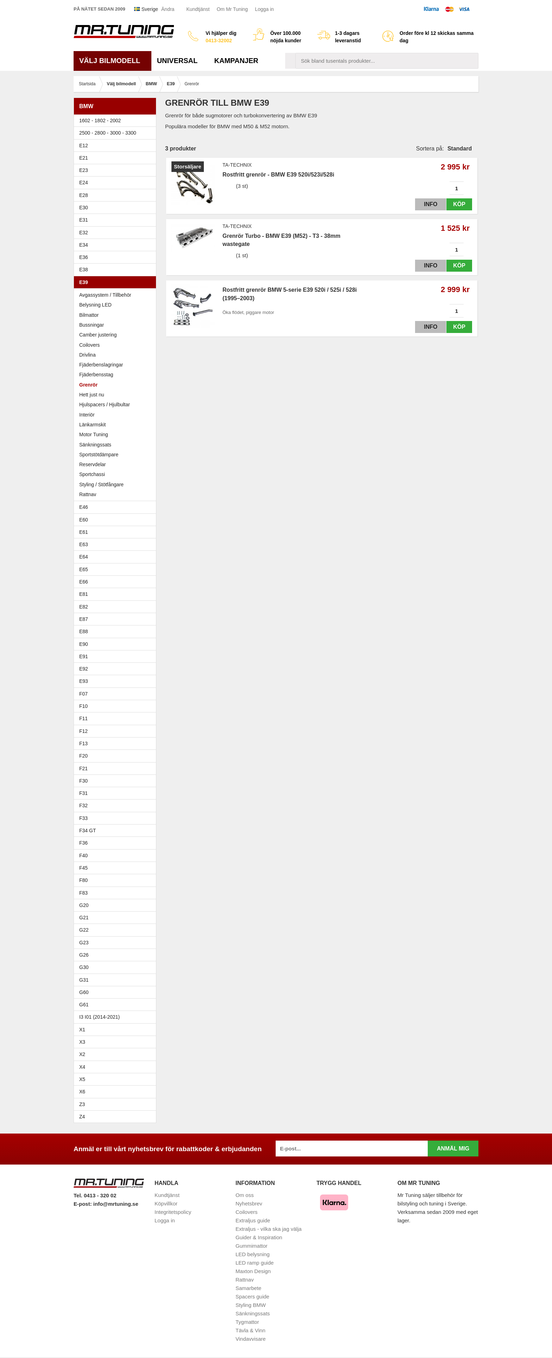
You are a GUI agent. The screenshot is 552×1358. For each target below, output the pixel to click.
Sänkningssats (95, 444)
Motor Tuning (116, 434)
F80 (83, 880)
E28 (116, 195)
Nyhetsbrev (249, 1203)
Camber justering (98, 335)
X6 (82, 1091)
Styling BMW (251, 1305)
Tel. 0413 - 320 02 (95, 1195)
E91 (116, 656)
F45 (83, 868)
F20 (116, 756)
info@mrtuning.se (115, 1204)
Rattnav (87, 494)
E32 (83, 232)
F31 (116, 793)
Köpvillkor (166, 1203)
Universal (180, 60)
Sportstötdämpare (98, 454)
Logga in (264, 9)
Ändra (167, 9)
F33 (83, 818)
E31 (83, 220)
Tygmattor (247, 1322)
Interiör (87, 415)
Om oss (245, 1195)
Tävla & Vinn (250, 1330)
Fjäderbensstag (96, 374)
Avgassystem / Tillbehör (105, 295)
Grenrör (88, 385)
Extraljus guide (253, 1220)
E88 (116, 631)
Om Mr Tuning (232, 9)
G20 (83, 905)
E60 (116, 520)
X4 (116, 1067)
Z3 (116, 1104)
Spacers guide (252, 1297)
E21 (116, 158)
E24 (116, 182)
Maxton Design (253, 1271)
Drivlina (87, 355)
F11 (116, 718)
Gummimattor (252, 1246)
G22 (83, 930)
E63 (116, 544)
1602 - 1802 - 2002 (116, 120)
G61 (83, 1004)
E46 (116, 507)
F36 (83, 843)
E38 (116, 269)
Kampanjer (236, 60)
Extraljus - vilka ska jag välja (269, 1229)
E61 (116, 532)
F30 (116, 781)
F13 (116, 743)
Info (425, 204)
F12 (116, 731)
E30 (116, 207)
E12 (116, 145)
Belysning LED (95, 305)
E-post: (83, 1204)
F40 (83, 855)
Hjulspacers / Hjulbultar (104, 404)
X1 (116, 1029)
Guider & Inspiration (259, 1237)
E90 (116, 644)
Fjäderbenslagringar (101, 365)
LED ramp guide (255, 1263)
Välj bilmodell (112, 60)
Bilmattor (89, 315)
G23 (83, 942)
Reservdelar (92, 464)
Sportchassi (92, 474)
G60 (83, 992)
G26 (83, 955)
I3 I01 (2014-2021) (99, 1017)
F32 (83, 805)
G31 (83, 980)
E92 (116, 669)
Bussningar (91, 325)
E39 (116, 282)
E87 (116, 619)
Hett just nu (91, 394)
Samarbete (248, 1288)
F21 (83, 768)
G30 (83, 967)
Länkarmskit (92, 424)
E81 (116, 594)
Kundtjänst (197, 9)
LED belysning (253, 1254)
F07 (116, 694)
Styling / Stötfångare (101, 484)
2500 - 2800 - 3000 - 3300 (116, 133)
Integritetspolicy (173, 1212)
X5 (116, 1079)
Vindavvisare (251, 1339)
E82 (116, 607)
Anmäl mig (453, 1149)
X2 (82, 1054)
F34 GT (116, 830)
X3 (116, 1042)
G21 (83, 917)
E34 (116, 245)
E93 (116, 681)
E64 (116, 557)
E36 (116, 257)
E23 (116, 170)
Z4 (116, 1116)
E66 (116, 582)
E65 (116, 569)
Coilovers (89, 345)
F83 (83, 893)
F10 (116, 706)
